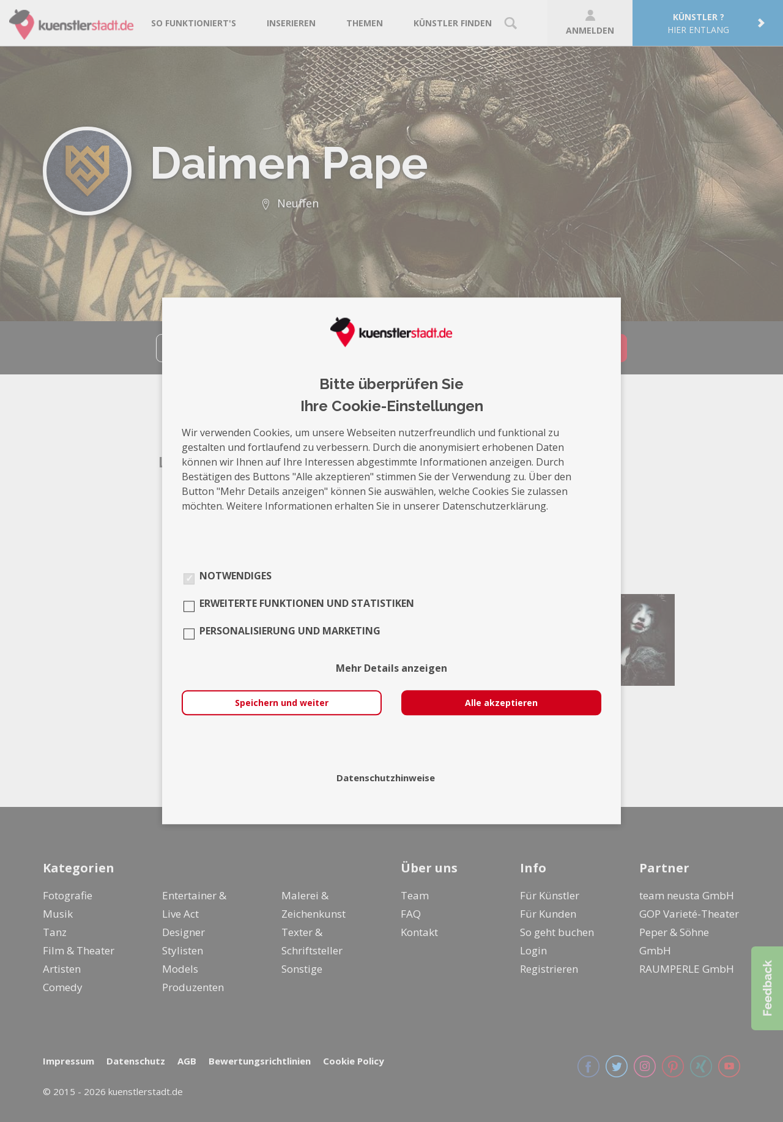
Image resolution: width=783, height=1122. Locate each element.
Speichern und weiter (281, 703)
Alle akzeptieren (501, 703)
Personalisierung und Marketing (289, 631)
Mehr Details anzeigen (391, 668)
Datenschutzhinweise (385, 778)
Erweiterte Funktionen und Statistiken (306, 604)
